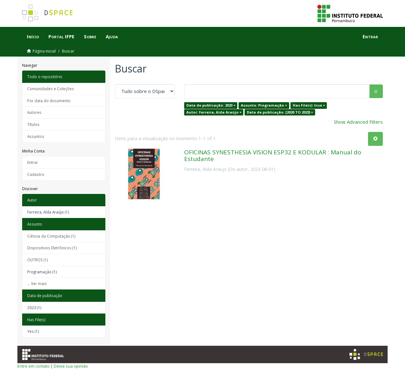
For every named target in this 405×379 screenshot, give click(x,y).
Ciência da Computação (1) (51, 236)
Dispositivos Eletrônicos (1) (52, 247)
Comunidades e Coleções (50, 88)
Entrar (32, 162)
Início (33, 36)
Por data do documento (49, 100)
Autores (34, 112)
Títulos (33, 124)
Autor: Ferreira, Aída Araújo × (213, 112)
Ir (376, 91)
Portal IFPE (61, 36)
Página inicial (44, 51)
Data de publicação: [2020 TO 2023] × (280, 112)
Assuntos (35, 136)
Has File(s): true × (309, 105)
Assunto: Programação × (264, 105)
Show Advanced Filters (358, 122)
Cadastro (35, 174)
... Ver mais (37, 283)
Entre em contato (33, 366)
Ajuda (112, 36)
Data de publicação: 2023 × (210, 105)
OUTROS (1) (37, 259)
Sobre (90, 36)
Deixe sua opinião (71, 366)
